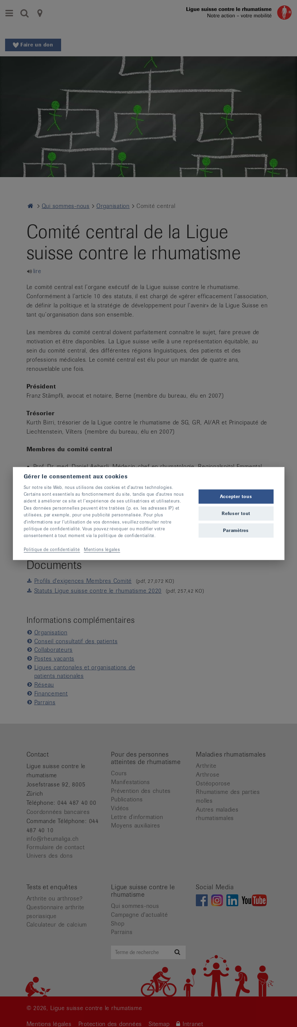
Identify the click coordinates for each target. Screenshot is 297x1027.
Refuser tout (236, 513)
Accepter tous (236, 496)
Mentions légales (102, 549)
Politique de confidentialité (52, 549)
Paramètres (236, 530)
